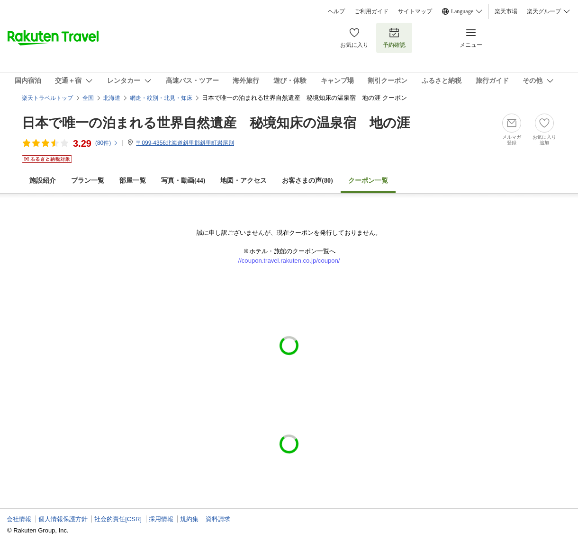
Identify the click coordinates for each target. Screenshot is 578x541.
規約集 (189, 519)
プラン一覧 (87, 180)
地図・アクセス (243, 180)
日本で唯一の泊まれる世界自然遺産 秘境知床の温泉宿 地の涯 (216, 122)
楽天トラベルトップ (47, 98)
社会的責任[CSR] (118, 519)
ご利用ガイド (371, 11)
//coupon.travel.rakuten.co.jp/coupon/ (289, 260)
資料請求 (218, 519)
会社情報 (19, 519)
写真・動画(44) (183, 180)
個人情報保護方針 (63, 519)
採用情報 (161, 519)
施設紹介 (42, 180)
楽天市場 (506, 11)
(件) (106, 143)
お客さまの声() (307, 180)
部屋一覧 (132, 180)
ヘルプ (336, 11)
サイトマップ (415, 11)
